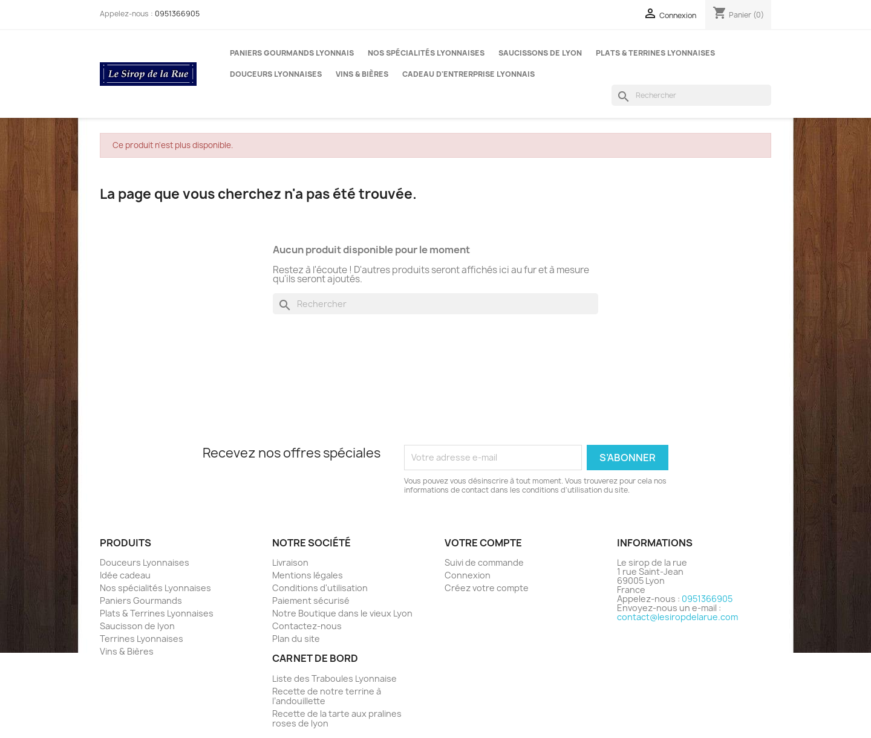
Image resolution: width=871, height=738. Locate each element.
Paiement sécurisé (311, 600)
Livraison (290, 562)
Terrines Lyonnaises (141, 638)
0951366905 (177, 13)
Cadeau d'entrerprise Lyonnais (468, 74)
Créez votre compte (487, 588)
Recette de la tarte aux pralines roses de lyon (337, 718)
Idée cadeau (125, 575)
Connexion (468, 575)
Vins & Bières (362, 74)
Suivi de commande (484, 562)
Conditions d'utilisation (320, 588)
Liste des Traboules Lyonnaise (334, 678)
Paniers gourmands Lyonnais (292, 53)
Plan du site (296, 638)
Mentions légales (307, 575)
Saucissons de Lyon (540, 53)
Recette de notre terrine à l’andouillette (326, 696)
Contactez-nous (307, 626)
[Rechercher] (691, 95)
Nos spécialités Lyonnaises (426, 53)
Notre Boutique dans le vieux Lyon (342, 613)
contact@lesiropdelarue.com (677, 617)
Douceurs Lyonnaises (276, 74)
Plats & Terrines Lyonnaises (655, 53)
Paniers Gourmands (141, 600)
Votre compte (483, 542)
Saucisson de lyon (137, 626)
